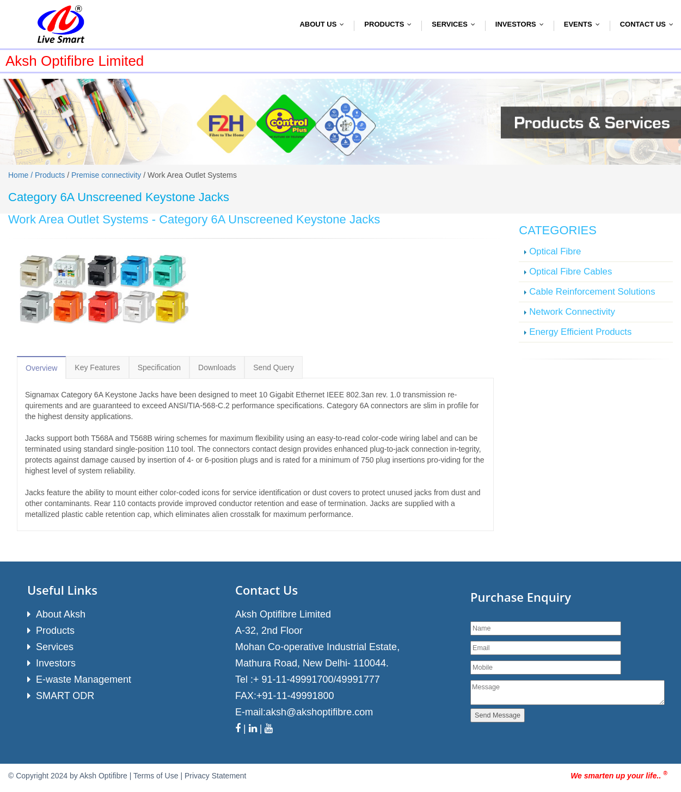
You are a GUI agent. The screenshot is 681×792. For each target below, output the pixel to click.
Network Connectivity (572, 312)
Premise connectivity (106, 175)
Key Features (97, 367)
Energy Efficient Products (580, 332)
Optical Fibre (555, 251)
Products (390, 24)
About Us (324, 24)
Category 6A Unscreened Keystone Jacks (269, 219)
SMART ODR (65, 695)
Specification (159, 367)
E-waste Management (83, 679)
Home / (21, 175)
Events (584, 24)
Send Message (497, 715)
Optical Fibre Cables (570, 271)
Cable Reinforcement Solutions (592, 291)
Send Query (273, 367)
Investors (522, 24)
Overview (41, 368)
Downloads (217, 367)
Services (456, 24)
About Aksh (60, 614)
